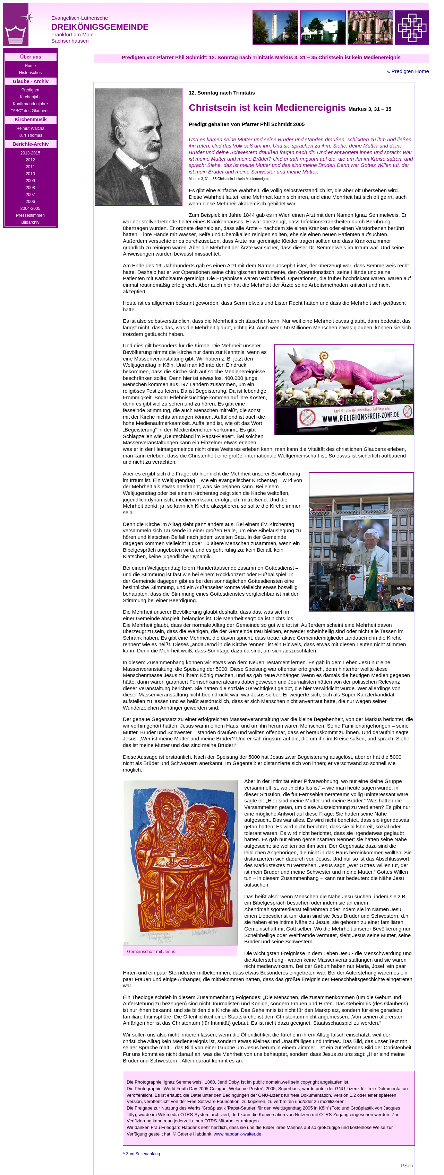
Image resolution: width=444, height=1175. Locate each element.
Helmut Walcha (30, 128)
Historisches (30, 72)
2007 (30, 194)
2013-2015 (30, 153)
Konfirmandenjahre (30, 103)
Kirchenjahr (30, 97)
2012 (30, 160)
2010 (30, 173)
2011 (30, 166)
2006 (30, 201)
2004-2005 (30, 208)
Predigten (30, 90)
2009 (30, 180)
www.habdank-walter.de (237, 1134)
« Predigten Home (408, 71)
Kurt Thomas (30, 135)
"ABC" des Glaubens (30, 110)
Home (30, 65)
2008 (30, 187)
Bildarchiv (30, 222)
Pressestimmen (30, 215)
